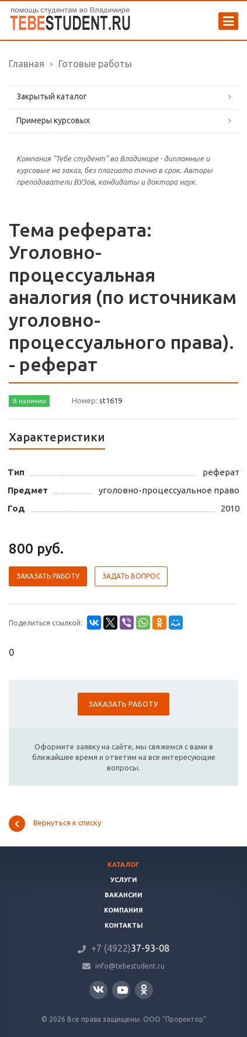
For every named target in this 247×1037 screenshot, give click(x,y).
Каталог (123, 864)
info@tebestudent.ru (130, 966)
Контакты (124, 925)
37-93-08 (130, 948)
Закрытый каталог (51, 96)
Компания (123, 910)
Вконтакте (98, 989)
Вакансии (123, 894)
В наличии (29, 401)
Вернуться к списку (55, 823)
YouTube (122, 990)
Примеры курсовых (53, 120)
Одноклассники (144, 989)
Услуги (123, 879)
